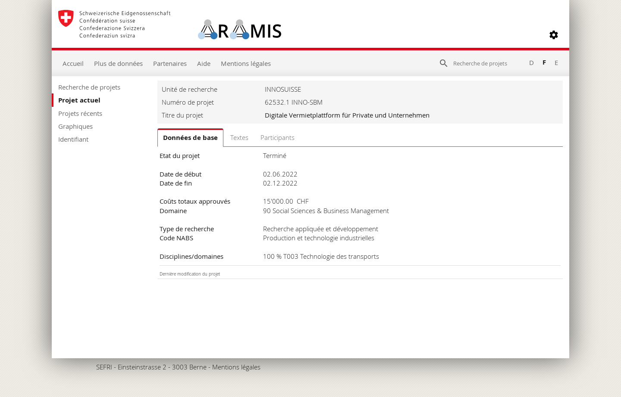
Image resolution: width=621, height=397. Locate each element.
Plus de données (118, 63)
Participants (277, 137)
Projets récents (80, 113)
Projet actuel (79, 100)
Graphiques (75, 126)
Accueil (73, 63)
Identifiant (73, 139)
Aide (203, 63)
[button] (554, 35)
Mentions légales (246, 63)
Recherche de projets (89, 87)
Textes (239, 137)
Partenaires (170, 63)
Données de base (190, 137)
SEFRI (104, 367)
